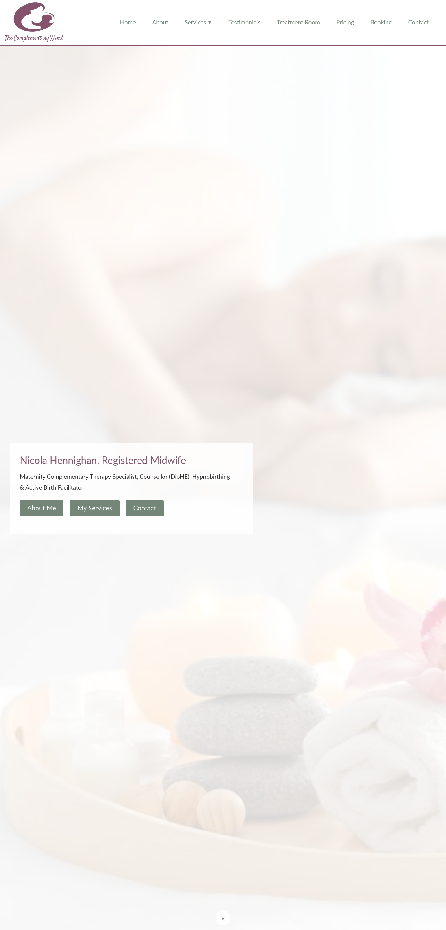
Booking (381, 22)
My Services (94, 508)
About (160, 22)
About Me (41, 508)
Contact (418, 22)
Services (198, 22)
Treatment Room (298, 22)
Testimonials (244, 22)
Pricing (345, 22)
